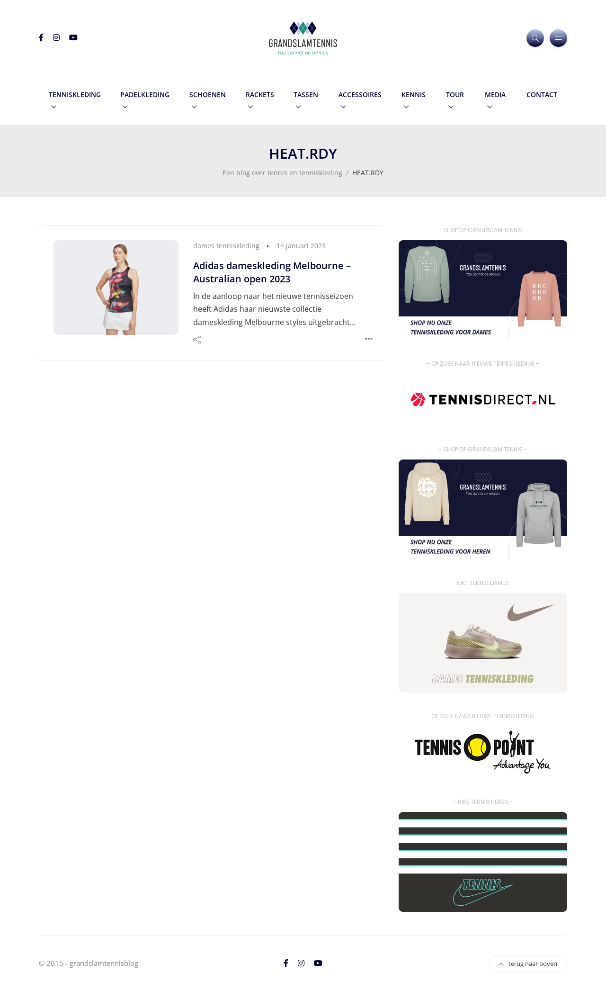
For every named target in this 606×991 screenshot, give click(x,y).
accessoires (360, 94)
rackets (260, 94)
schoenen (207, 94)
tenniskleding (75, 94)
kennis (413, 94)
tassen (306, 94)
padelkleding (144, 94)
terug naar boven (528, 963)
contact (541, 94)
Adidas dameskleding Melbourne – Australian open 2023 (272, 272)
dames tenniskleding (226, 245)
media (495, 94)
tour (455, 94)
